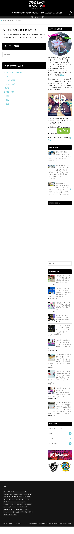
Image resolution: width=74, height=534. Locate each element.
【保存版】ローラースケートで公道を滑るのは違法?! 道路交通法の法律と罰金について (63, 279)
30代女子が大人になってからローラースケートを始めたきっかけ (63, 317)
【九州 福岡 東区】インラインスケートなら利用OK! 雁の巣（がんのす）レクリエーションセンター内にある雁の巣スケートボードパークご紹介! (58, 172)
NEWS (6, 88)
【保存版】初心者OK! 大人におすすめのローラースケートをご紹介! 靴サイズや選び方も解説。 (59, 344)
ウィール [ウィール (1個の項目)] (18, 509)
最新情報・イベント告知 (37, 17)
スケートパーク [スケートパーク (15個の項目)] (18, 512)
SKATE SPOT (35, 13)
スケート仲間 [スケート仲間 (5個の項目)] (27, 512)
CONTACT (59, 13)
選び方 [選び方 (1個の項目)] (10, 522)
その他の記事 (10, 80)
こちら (62, 75)
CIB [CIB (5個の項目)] (4, 499)
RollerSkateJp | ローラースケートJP (49, 531)
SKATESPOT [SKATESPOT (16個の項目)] (7, 506)
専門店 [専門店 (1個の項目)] (30, 519)
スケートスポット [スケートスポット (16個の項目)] (8, 512)
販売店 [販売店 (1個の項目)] (5, 522)
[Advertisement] (60, 215)
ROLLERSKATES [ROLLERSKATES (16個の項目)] (8, 504)
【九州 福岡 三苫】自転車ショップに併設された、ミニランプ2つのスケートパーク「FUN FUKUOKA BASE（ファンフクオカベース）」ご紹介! (59, 188)
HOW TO (28, 13)
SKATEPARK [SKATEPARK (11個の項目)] (27, 504)
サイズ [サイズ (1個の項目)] (23, 509)
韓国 (7, 104)
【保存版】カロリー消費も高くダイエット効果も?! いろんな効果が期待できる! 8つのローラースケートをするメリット (59, 392)
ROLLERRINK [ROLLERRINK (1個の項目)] (27, 501)
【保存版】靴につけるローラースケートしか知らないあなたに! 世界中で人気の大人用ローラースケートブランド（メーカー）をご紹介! (59, 377)
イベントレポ (10, 84)
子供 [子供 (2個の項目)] (26, 519)
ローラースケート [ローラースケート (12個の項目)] (8, 517)
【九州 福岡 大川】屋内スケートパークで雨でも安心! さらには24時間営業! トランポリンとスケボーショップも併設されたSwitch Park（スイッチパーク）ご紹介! (59, 408)
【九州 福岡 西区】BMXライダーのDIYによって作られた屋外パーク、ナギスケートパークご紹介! (59, 156)
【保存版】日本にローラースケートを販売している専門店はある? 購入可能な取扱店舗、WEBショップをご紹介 (59, 293)
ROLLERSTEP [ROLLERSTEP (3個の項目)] (18, 504)
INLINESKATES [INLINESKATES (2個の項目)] (11, 499)
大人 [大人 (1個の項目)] (22, 519)
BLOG (42, 13)
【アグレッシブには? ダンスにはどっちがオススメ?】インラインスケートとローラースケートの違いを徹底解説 (59, 330)
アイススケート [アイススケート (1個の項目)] (16, 506)
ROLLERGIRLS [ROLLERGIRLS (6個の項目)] (18, 501)
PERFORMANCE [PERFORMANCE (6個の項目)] (21, 499)
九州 (7, 96)
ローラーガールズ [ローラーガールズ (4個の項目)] (22, 514)
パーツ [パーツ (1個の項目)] (14, 514)
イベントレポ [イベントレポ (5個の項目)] (25, 506)
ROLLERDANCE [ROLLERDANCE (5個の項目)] (8, 501)
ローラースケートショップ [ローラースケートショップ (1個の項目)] (21, 517)
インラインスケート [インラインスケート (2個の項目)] (9, 509)
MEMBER (50, 13)
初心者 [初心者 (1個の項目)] (17, 519)
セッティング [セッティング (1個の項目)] (7, 514)
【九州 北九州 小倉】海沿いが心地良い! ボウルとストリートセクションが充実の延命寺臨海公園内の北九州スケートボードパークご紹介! (59, 360)
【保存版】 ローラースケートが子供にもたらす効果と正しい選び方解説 (63, 306)
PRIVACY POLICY (8, 531)
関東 (7, 100)
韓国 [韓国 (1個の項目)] (15, 522)
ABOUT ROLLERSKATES (18, 13)
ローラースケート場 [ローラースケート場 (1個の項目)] (9, 519)
